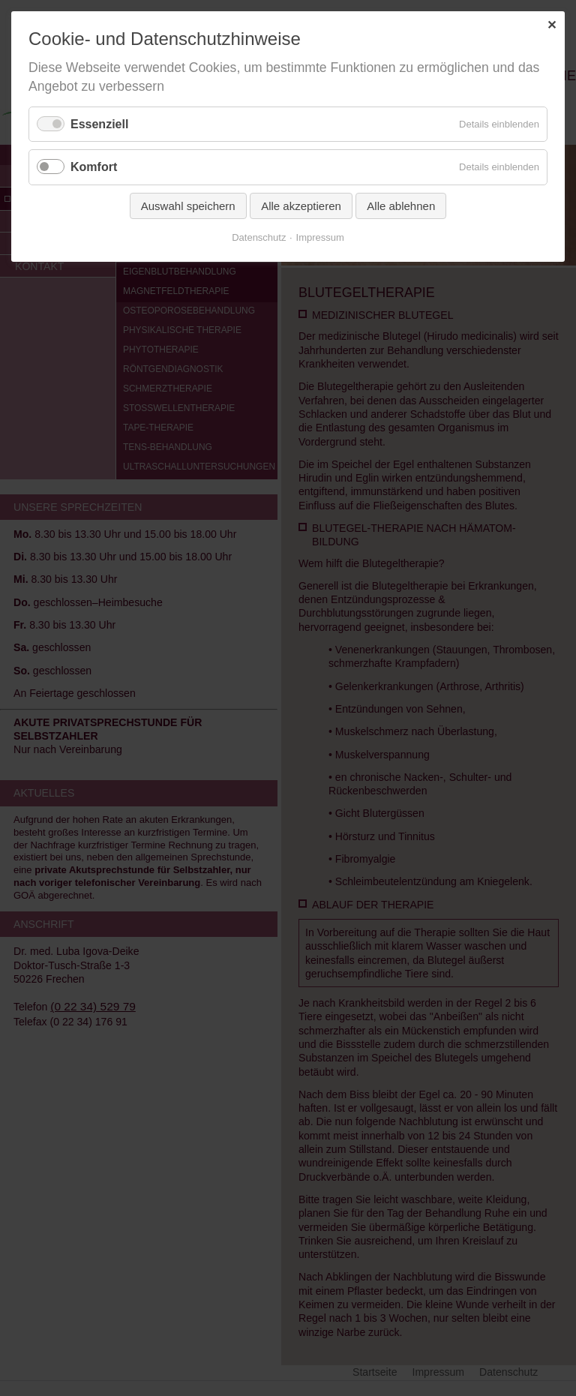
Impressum (320, 237)
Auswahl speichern (188, 206)
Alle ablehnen (401, 206)
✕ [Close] (551, 25)
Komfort (93, 167)
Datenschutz (259, 237)
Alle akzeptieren (301, 206)
